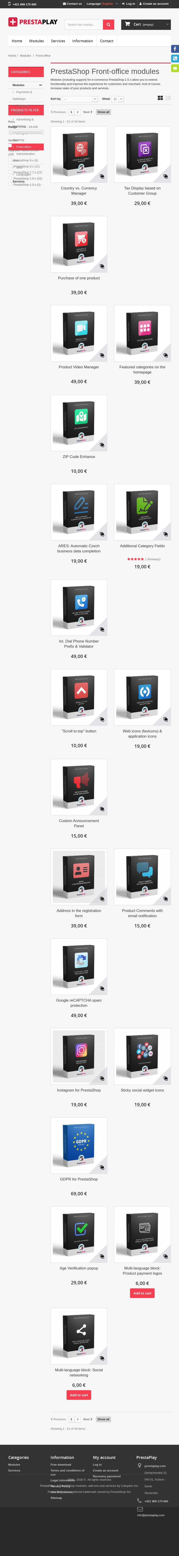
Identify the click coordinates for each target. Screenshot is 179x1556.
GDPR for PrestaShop (79, 1179)
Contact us (72, 3)
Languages (23, 174)
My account (104, 1457)
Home (17, 40)
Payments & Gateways (22, 95)
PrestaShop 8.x (27, 253)
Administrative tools (24, 157)
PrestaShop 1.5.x (27, 271)
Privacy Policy (60, 1486)
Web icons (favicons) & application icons (142, 733)
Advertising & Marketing (23, 123)
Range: (13, 214)
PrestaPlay (47, 1534)
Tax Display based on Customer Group (142, 191)
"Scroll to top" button (79, 731)
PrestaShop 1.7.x (28, 259)
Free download (61, 1464)
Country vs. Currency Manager (79, 191)
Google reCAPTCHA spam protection (79, 1003)
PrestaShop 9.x (26, 247)
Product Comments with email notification (142, 913)
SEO (19, 167)
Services (58, 40)
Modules (36, 40)
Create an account (154, 3)
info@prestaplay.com (151, 1515)
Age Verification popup (79, 1268)
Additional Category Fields (142, 546)
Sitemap (56, 1498)
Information (82, 40)
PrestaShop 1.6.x (28, 265)
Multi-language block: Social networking (79, 1372)
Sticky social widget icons (142, 1090)
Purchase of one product (79, 278)
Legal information (63, 1480)
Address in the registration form (79, 913)
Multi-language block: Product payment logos (142, 1271)
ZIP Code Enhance (79, 457)
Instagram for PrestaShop (79, 1090)
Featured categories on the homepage (142, 369)
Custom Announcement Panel (79, 823)
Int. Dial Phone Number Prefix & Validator (79, 644)
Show (106, 98)
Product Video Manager (79, 367)
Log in (128, 3)
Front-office (23, 147)
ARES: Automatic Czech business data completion (79, 548)
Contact (106, 40)
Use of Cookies (61, 1492)
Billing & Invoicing (20, 136)
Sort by (56, 98)
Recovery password (107, 1476)
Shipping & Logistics (22, 109)
